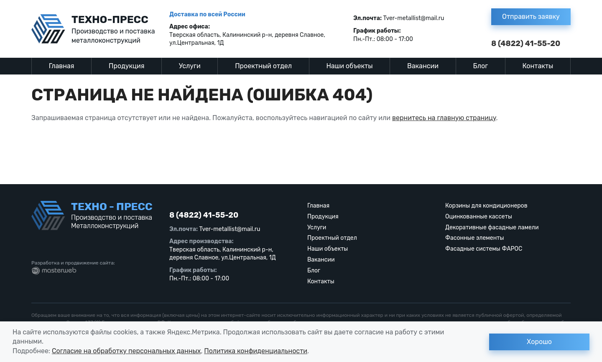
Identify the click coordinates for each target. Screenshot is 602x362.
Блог (480, 66)
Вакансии (423, 66)
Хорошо (539, 342)
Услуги (190, 66)
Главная (61, 66)
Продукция (126, 66)
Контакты (538, 66)
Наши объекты (349, 66)
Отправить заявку (531, 17)
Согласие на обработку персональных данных (126, 351)
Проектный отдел (263, 66)
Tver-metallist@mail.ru (413, 18)
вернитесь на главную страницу (444, 118)
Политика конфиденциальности (255, 351)
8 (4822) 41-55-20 (525, 43)
